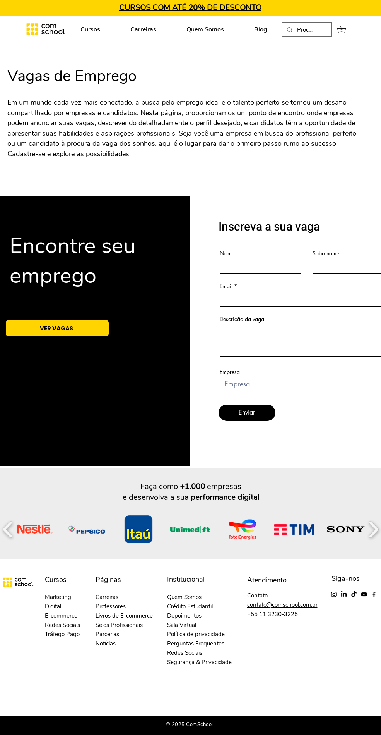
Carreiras (107, 597)
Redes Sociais (62, 625)
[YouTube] (363, 594)
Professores (111, 606)
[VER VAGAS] (57, 328)
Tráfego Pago (62, 634)
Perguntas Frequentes (195, 643)
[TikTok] (353, 594)
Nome (227, 253)
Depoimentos (184, 616)
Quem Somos (184, 597)
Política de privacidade (196, 634)
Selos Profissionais (119, 625)
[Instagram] (333, 594)
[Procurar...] (306, 30)
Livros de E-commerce (124, 616)
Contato (257, 595)
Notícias (106, 643)
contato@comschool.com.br (282, 605)
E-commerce (61, 616)
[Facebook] (374, 594)
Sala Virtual (181, 625)
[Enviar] (247, 413)
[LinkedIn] (343, 594)
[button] (345, 29)
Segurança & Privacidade (199, 662)
